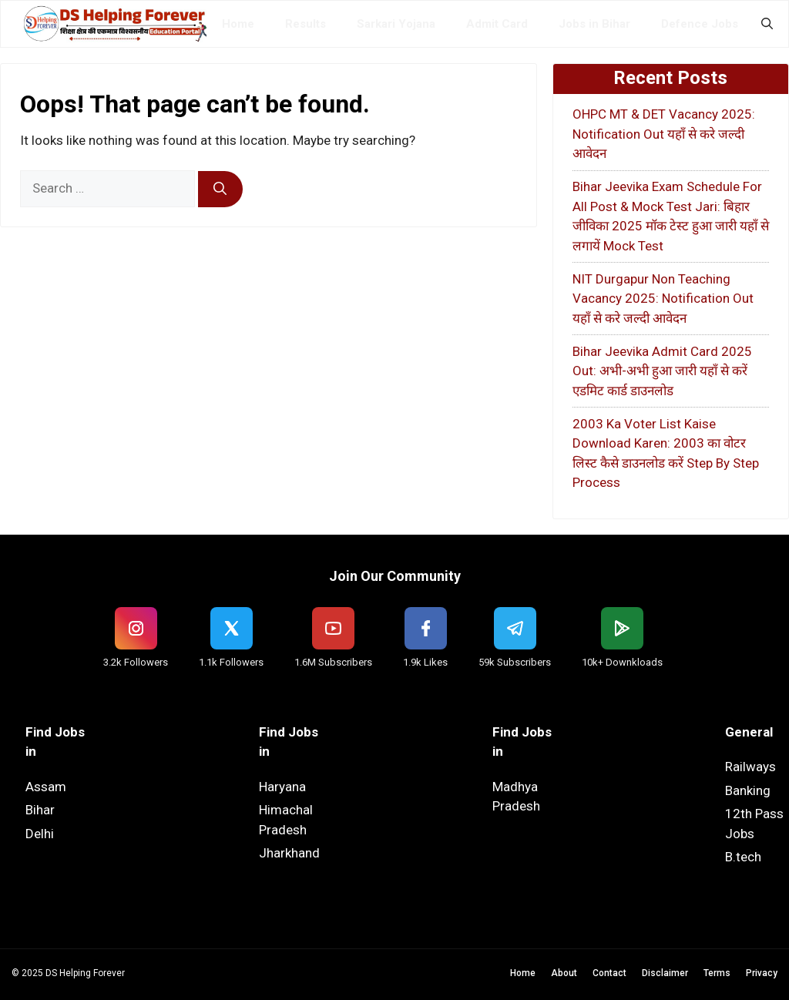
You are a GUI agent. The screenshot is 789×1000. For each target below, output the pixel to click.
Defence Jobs (699, 24)
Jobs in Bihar (594, 24)
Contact (609, 973)
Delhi (39, 833)
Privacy (761, 973)
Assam (45, 786)
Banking (748, 790)
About (564, 973)
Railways (750, 766)
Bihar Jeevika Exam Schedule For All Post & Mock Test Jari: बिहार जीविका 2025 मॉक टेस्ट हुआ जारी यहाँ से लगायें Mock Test (670, 216)
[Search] (220, 189)
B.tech (743, 856)
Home (238, 24)
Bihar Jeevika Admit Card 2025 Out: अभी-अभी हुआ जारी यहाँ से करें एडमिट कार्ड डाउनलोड (662, 371)
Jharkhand (289, 853)
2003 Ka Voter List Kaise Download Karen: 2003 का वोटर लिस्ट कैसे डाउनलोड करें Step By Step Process (665, 453)
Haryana (282, 786)
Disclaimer (665, 973)
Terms (716, 973)
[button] (767, 24)
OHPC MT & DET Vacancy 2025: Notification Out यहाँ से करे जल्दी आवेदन (663, 133)
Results (305, 24)
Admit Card (497, 24)
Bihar (40, 809)
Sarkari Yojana (396, 24)
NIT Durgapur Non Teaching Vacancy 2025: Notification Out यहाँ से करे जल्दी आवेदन (663, 298)
